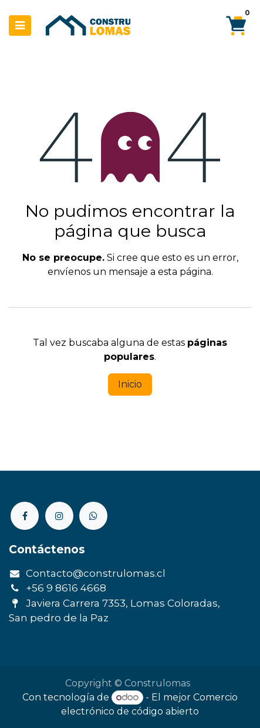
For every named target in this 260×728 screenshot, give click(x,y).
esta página (184, 271)
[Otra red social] (93, 516)
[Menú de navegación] (20, 25)
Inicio (130, 384)
